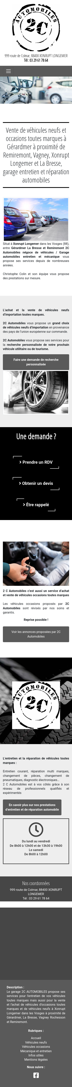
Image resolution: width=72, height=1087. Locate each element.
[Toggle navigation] (8, 71)
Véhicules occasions (36, 1047)
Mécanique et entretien (36, 1051)
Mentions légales (36, 1059)
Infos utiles (36, 1055)
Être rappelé (36, 504)
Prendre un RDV (36, 462)
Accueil (36, 1038)
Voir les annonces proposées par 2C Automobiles (36, 634)
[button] (5, 90)
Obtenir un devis (36, 483)
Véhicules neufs (36, 1042)
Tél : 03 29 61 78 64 (36, 60)
